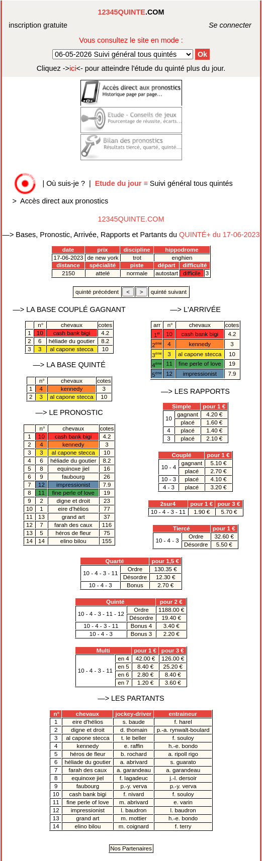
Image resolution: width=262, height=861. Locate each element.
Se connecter (219, 25)
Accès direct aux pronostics (64, 201)
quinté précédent (97, 292)
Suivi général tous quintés (165, 183)
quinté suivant (168, 292)
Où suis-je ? (65, 183)
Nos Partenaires (131, 848)
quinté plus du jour (131, 68)
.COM (131, 12)
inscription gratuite (38, 25)
